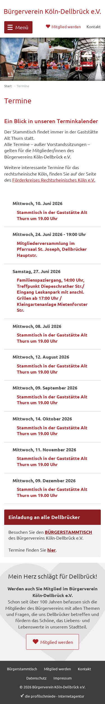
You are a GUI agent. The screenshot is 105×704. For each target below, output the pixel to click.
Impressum (62, 678)
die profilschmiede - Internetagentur (54, 696)
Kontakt (84, 668)
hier (51, 550)
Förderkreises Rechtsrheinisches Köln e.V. (53, 179)
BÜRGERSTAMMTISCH (68, 532)
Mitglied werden (57, 668)
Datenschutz (36, 678)
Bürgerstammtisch (22, 668)
